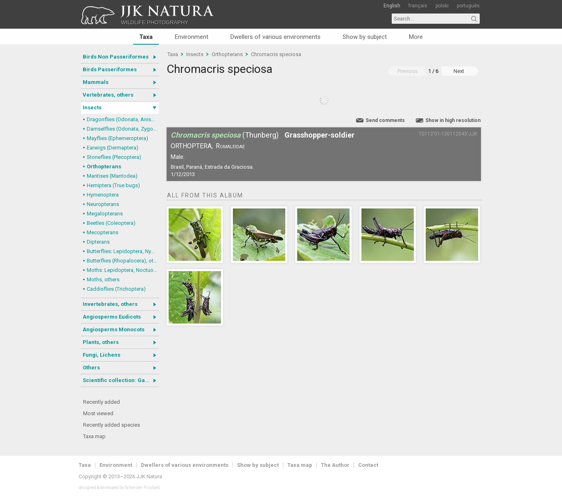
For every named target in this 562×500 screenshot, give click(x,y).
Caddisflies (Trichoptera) (116, 289)
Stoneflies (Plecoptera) (114, 157)
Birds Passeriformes (110, 69)
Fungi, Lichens (101, 355)
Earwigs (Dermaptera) (112, 148)
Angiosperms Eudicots (112, 317)
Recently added (101, 402)
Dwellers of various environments (275, 37)
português (468, 6)
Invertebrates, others (110, 304)
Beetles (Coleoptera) (111, 223)
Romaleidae (230, 146)
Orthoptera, (192, 146)
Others (91, 367)
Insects (92, 107)
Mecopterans (102, 232)
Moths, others (103, 279)
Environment (191, 37)
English (392, 6)
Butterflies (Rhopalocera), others (123, 261)
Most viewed (98, 413)
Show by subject (365, 37)
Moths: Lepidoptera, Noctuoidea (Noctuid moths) (123, 270)
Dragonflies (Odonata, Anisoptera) (123, 119)
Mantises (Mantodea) (112, 176)
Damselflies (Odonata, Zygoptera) (123, 129)
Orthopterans (104, 166)
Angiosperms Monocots (113, 329)
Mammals (95, 82)
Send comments (385, 120)
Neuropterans (103, 204)
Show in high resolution (453, 120)
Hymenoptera (103, 195)
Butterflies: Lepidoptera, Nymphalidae (123, 251)
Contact (368, 465)
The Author (335, 465)
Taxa (146, 37)
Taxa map (94, 436)
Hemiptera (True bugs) (113, 185)
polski (442, 6)
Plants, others (101, 342)
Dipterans (98, 242)
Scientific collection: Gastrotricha (121, 380)
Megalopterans (105, 213)
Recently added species (111, 425)
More (416, 37)
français (418, 6)
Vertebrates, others (108, 95)
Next (459, 71)
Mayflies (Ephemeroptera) (117, 138)
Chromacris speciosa (276, 54)
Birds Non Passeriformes (116, 57)
